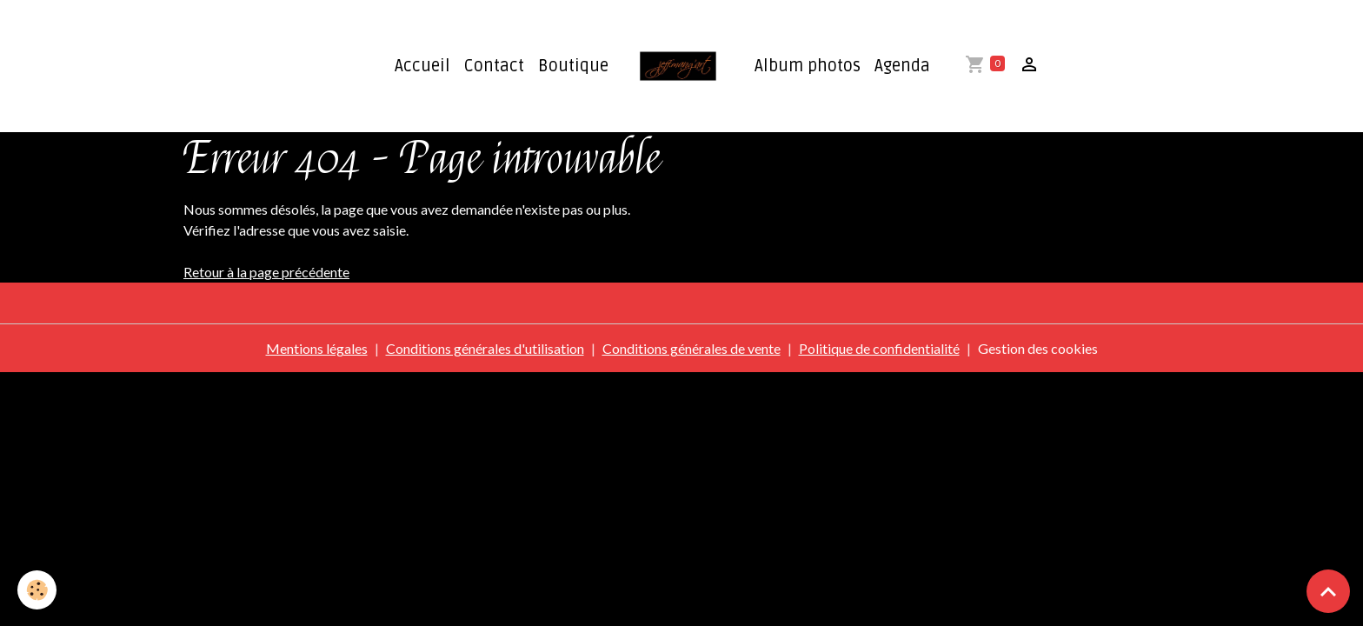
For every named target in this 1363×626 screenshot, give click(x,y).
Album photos (808, 66)
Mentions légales (317, 348)
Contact (494, 66)
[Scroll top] (1328, 591)
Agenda (902, 66)
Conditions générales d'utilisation (485, 348)
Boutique (573, 66)
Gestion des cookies (1038, 348)
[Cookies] (37, 589)
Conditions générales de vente (691, 348)
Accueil (422, 66)
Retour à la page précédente (266, 271)
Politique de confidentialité (879, 348)
